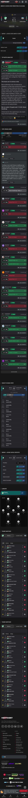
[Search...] (19, 2)
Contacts (18, 737)
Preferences (23, 793)
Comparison (6, 740)
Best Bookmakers (7, 735)
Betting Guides (7, 748)
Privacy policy (19, 748)
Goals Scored (6, 477)
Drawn (4, 470)
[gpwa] (15, 775)
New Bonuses (24, 796)
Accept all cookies (23, 790)
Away (11, 543)
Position (5, 462)
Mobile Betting (7, 744)
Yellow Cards (4, 47)
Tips (4, 742)
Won (4, 466)
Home (7, 543)
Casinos (5, 737)
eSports (5, 746)
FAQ (17, 735)
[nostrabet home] (7, 718)
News (17, 733)
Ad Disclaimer (19, 752)
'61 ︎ (24, 43)
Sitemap (18, 750)
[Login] (22, 2)
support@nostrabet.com (7, 767)
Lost (4, 473)
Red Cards (3, 51)
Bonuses (5, 733)
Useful (17, 796)
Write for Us (19, 742)
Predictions (4, 796)
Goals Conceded (7, 480)
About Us (18, 740)
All (3, 543)
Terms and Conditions (19, 745)
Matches (11, 796)
